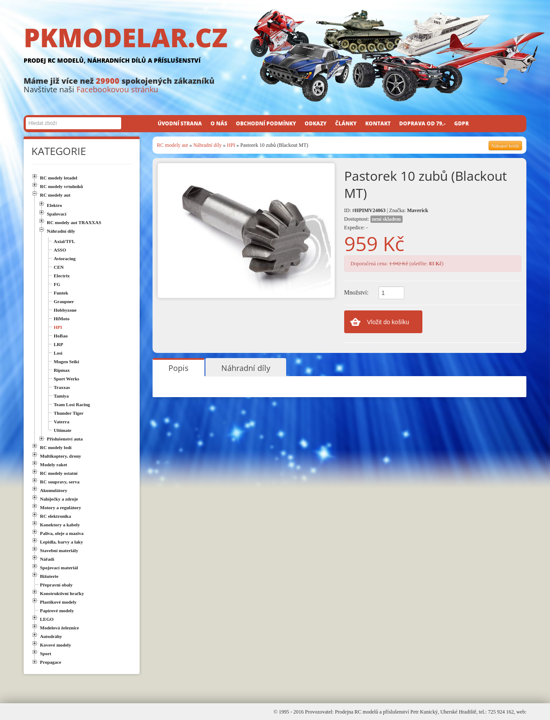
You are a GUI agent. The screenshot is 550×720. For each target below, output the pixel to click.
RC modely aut (172, 145)
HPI (231, 145)
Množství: (356, 292)
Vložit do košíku (388, 322)
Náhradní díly (207, 145)
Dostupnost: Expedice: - (373, 223)
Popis (178, 368)
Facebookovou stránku (117, 89)
